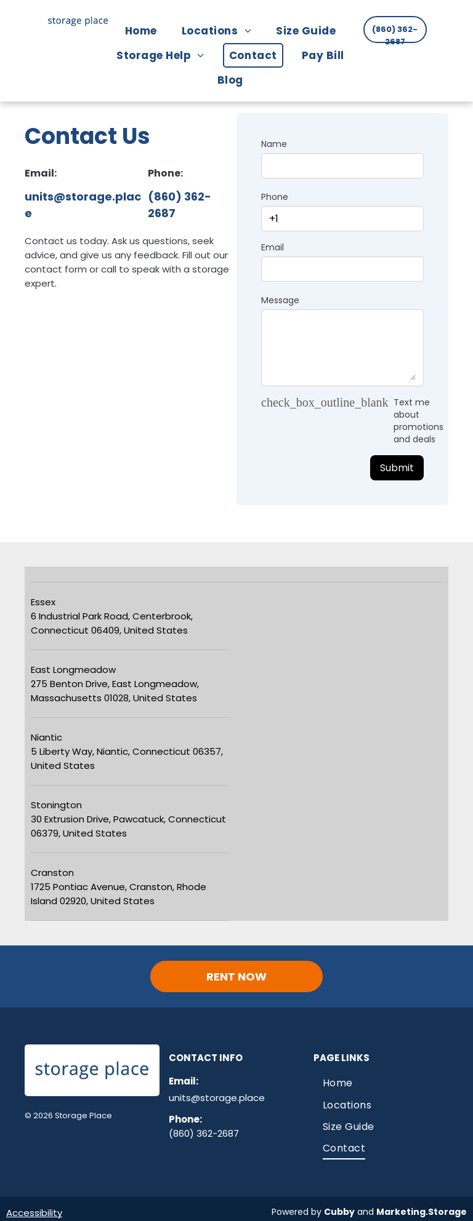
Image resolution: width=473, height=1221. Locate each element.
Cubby (339, 1212)
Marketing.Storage (421, 1212)
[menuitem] (147, 30)
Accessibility (34, 1212)
